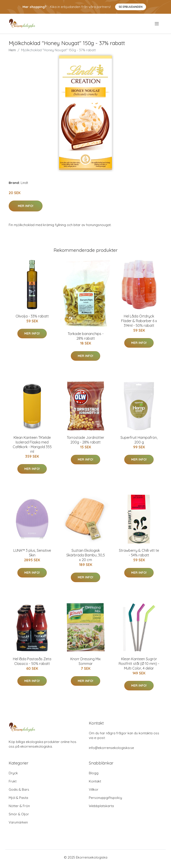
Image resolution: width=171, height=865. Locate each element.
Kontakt (95, 781)
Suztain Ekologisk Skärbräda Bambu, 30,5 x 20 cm (85, 555)
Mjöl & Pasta (18, 798)
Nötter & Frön (19, 806)
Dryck (13, 773)
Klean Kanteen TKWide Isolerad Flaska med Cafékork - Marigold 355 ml (32, 444)
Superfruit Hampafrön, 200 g (138, 439)
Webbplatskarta (101, 806)
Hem (12, 50)
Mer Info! (25, 206)
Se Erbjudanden (130, 6)
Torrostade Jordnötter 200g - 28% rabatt (85, 439)
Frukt (12, 781)
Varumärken (18, 822)
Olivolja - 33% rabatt (32, 316)
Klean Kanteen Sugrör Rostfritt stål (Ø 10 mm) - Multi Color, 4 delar (139, 663)
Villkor (93, 789)
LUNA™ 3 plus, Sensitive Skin (32, 552)
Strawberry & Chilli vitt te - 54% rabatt (139, 552)
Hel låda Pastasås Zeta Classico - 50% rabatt (32, 661)
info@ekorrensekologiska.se (111, 748)
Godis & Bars (19, 789)
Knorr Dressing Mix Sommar (85, 661)
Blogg (93, 773)
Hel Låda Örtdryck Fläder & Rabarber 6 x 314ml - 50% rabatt (139, 321)
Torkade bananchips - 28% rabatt (86, 336)
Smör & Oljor (19, 814)
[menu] (157, 23)
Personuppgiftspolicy (105, 798)
